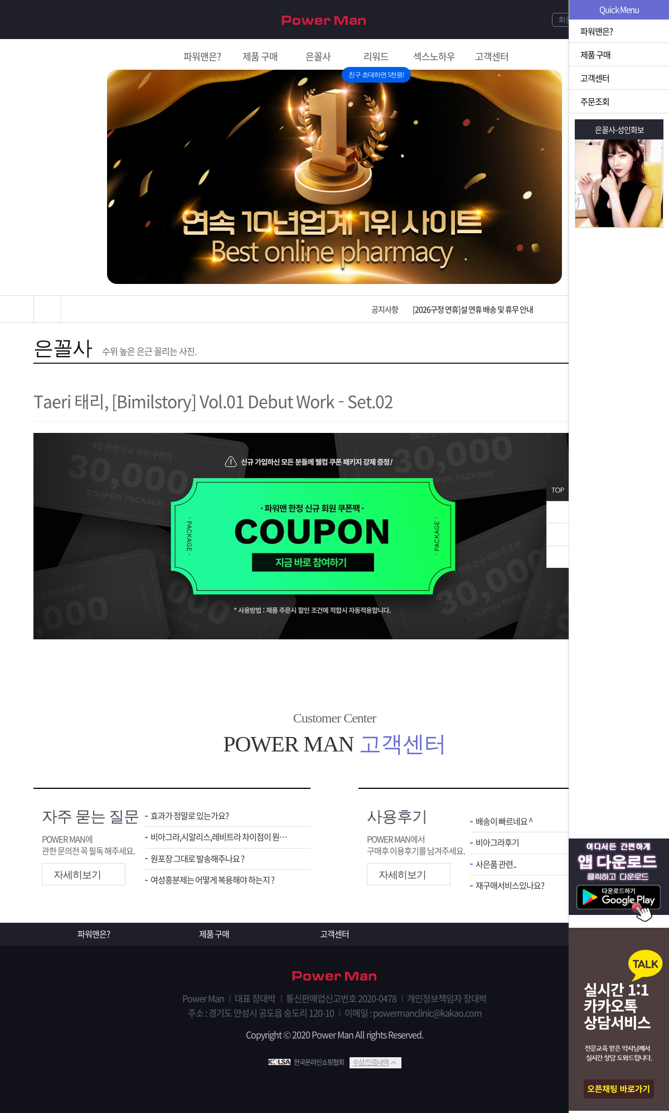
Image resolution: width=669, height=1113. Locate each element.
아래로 (557, 557)
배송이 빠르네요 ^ (504, 821)
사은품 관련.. (496, 864)
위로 (557, 534)
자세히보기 (77, 874)
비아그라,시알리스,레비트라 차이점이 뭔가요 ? (222, 837)
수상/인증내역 (371, 1062)
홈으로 (47, 309)
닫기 (557, 512)
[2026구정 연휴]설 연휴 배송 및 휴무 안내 (473, 309)
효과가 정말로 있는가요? (190, 816)
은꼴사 (62, 348)
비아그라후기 (497, 843)
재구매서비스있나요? (510, 886)
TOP (557, 490)
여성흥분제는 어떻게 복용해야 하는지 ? (212, 880)
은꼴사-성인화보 (619, 129)
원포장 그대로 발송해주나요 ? (197, 859)
